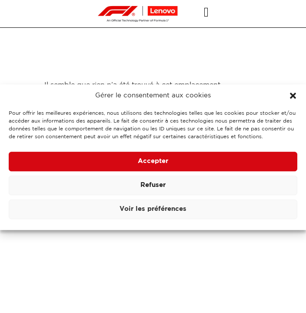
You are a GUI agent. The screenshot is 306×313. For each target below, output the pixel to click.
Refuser (153, 187)
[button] (293, 98)
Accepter (153, 163)
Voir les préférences (153, 211)
